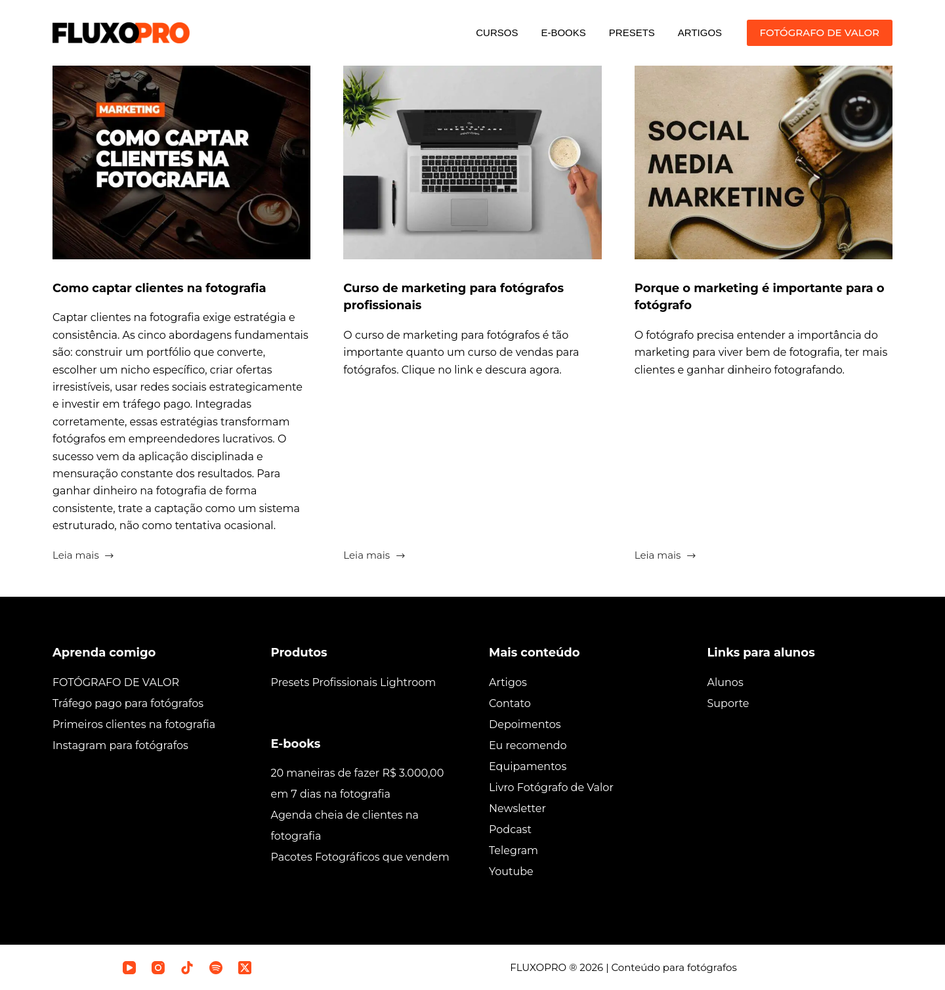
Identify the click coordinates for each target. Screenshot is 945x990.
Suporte (728, 703)
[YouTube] (129, 967)
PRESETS (632, 32)
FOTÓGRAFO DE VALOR (819, 32)
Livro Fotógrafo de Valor (551, 787)
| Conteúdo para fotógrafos (670, 966)
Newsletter (517, 808)
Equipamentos (527, 766)
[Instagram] (158, 967)
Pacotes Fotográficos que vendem (360, 857)
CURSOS (497, 32)
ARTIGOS (700, 32)
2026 (591, 966)
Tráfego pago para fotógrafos (127, 703)
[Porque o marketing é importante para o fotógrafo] (763, 162)
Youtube (511, 871)
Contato (510, 703)
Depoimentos (525, 724)
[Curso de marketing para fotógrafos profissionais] (472, 162)
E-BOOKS (563, 32)
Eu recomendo (528, 745)
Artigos (508, 682)
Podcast (510, 829)
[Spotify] (215, 967)
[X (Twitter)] (244, 967)
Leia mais (83, 556)
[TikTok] (187, 967)
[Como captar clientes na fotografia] (181, 162)
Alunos (725, 682)
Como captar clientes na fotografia (171, 287)
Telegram (513, 850)
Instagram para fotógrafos (120, 745)
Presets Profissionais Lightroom (353, 682)
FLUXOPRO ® (544, 966)
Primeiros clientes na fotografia (133, 724)
